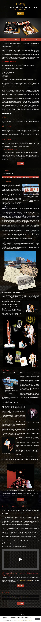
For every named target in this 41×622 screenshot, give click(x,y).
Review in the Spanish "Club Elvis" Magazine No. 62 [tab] (20, 599)
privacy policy (28, 620)
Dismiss (37, 618)
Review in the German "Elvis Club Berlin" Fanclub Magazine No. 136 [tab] (20, 596)
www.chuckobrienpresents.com (26, 580)
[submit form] (5, 39)
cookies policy (20, 620)
